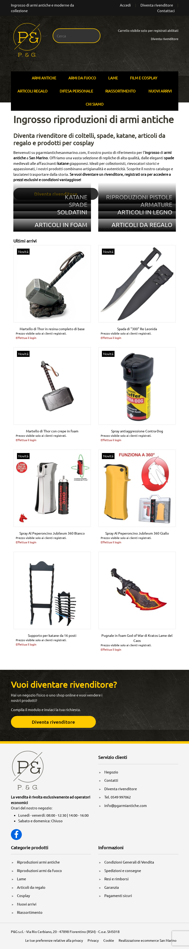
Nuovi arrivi (160, 91)
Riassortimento (120, 91)
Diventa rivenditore (156, 5)
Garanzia (111, 887)
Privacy (93, 940)
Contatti (111, 780)
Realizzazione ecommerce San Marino (147, 940)
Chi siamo (95, 104)
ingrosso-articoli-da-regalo (120, 228)
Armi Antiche (44, 78)
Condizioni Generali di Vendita (129, 862)
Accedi (125, 5)
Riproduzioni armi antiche (38, 862)
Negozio (111, 772)
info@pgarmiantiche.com (125, 805)
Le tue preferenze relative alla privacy (54, 940)
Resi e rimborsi (116, 878)
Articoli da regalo (31, 887)
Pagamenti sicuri (118, 895)
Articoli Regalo (32, 91)
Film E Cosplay (143, 78)
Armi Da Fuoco (82, 78)
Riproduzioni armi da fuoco (39, 870)
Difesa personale (76, 91)
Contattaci (166, 10)
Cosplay (23, 895)
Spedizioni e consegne (122, 870)
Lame (113, 78)
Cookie (108, 940)
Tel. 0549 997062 (117, 797)
